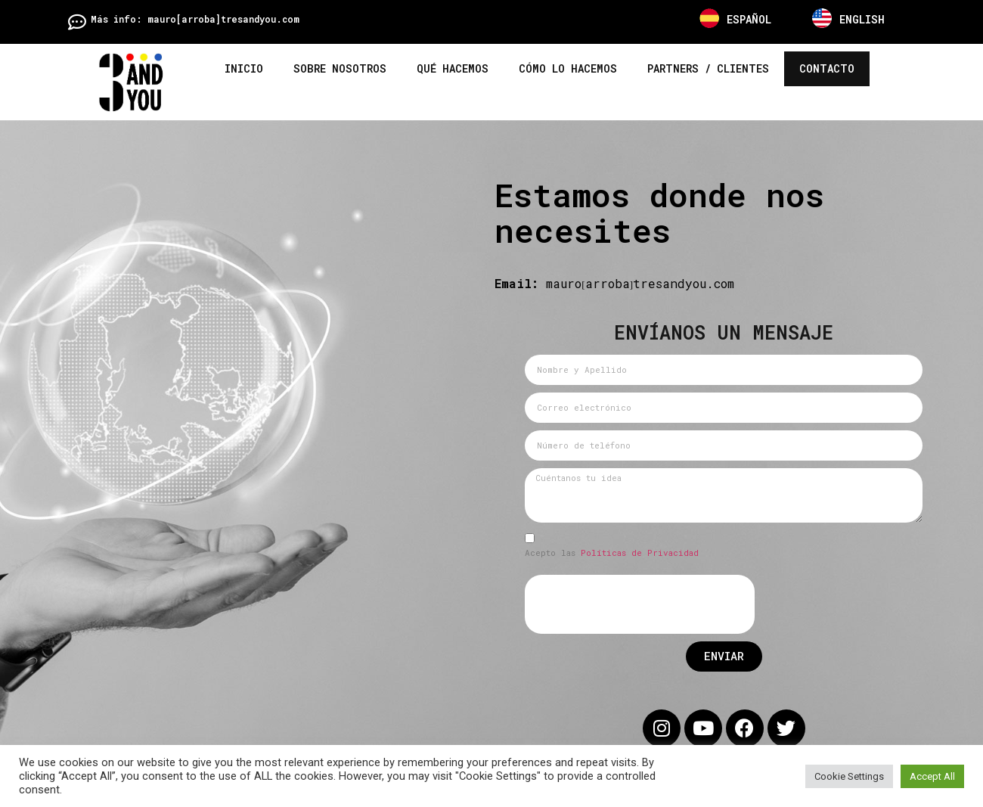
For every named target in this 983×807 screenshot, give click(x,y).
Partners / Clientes (708, 68)
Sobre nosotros (339, 68)
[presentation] (618, 604)
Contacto (826, 68)
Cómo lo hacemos (568, 68)
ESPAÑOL (749, 19)
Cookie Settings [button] (849, 776)
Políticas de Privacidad (619, 552)
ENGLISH (862, 19)
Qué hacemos (452, 68)
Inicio (244, 68)
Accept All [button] (932, 776)
